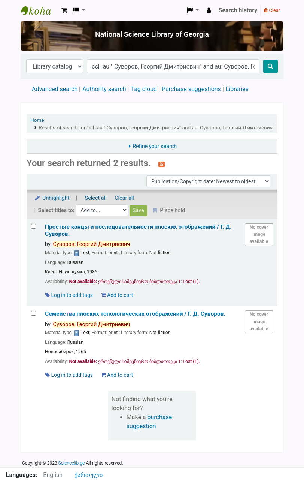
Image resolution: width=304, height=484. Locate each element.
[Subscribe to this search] (161, 164)
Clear (272, 10)
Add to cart (117, 295)
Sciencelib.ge (71, 463)
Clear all (124, 198)
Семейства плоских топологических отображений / (135, 313)
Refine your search (155, 146)
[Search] (270, 66)
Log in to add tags (69, 295)
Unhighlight (52, 198)
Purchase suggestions (191, 89)
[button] (64, 10)
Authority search (104, 89)
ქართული (89, 474)
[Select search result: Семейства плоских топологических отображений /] (33, 313)
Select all (96, 198)
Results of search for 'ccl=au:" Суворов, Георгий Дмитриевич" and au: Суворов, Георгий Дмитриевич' (156, 127)
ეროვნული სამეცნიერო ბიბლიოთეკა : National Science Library (39, 10)
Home (37, 120)
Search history (238, 10)
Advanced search (54, 89)
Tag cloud (144, 89)
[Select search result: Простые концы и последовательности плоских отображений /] (33, 226)
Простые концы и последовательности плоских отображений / (138, 230)
